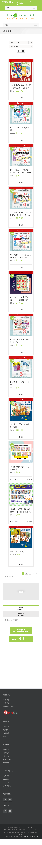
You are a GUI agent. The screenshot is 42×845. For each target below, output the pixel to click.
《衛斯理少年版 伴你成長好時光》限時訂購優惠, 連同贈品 (20, 511)
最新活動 (6, 726)
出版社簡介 (7, 695)
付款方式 (6, 756)
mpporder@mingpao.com (19, 2)
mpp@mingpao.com (31, 836)
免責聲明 (6, 703)
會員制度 (6, 753)
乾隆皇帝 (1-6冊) (17, 551)
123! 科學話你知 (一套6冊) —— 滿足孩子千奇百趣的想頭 (20, 88)
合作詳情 (6, 776)
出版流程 (6, 779)
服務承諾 (6, 749)
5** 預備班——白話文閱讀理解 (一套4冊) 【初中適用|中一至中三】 (20, 215)
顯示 (14, 47)
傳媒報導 (6, 733)
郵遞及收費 (7, 759)
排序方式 (15, 42)
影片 (4, 736)
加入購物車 (15, 479)
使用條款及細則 (8, 706)
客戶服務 (6, 763)
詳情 (22, 98)
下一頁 (35, 573)
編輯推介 (6, 730)
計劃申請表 (7, 786)
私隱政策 (6, 700)
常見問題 (6, 782)
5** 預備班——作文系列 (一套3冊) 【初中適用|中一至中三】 (21, 172)
